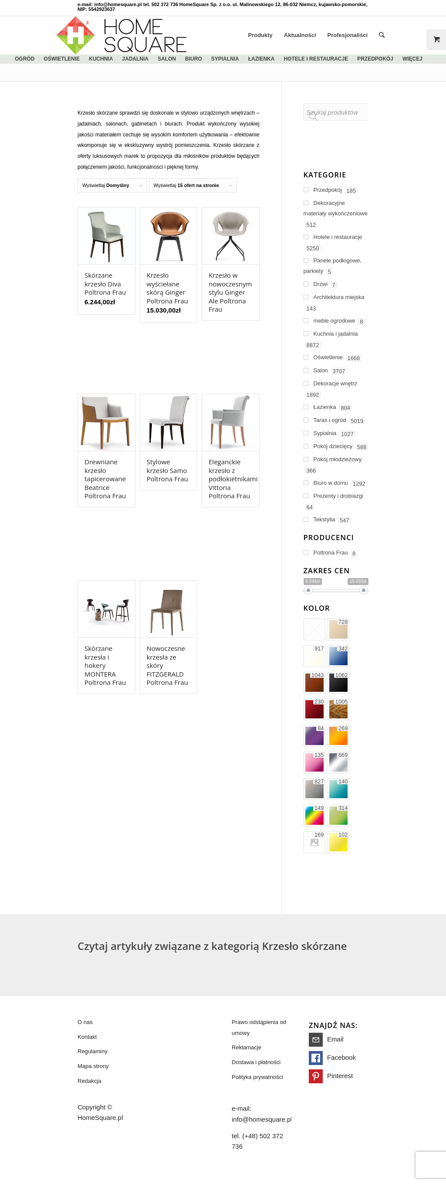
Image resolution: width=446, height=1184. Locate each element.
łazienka (261, 59)
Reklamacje (246, 1047)
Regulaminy (93, 1051)
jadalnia (135, 59)
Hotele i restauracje (316, 59)
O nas (85, 1022)
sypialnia (225, 59)
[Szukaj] (381, 35)
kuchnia (101, 59)
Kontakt (87, 1037)
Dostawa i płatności (256, 1062)
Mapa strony (93, 1066)
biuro (193, 59)
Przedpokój (375, 59)
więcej (412, 59)
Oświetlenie (62, 59)
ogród (24, 59)
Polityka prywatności (257, 1077)
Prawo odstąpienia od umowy (259, 1027)
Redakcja (89, 1081)
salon (167, 59)
